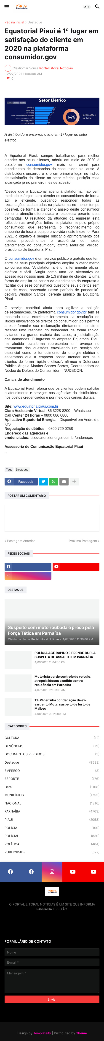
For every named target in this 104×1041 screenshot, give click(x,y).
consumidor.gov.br (72, 312)
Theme (81, 1033)
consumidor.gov (39, 164)
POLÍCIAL (52, 836)
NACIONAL (52, 803)
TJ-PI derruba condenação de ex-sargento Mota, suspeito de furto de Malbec (62, 704)
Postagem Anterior (21, 541)
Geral (52, 787)
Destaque (35, 22)
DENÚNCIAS (52, 746)
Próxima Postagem (83, 541)
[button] (6, 7)
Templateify (42, 1033)
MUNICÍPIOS (52, 795)
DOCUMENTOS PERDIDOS (52, 754)
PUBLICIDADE (52, 852)
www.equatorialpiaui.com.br (35, 406)
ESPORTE (52, 778)
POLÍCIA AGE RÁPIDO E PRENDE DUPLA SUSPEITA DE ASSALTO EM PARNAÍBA (65, 655)
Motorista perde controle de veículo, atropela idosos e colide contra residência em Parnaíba (63, 680)
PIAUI (52, 819)
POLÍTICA (52, 844)
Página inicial (14, 22)
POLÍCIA (52, 828)
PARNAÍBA (52, 811)
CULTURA (52, 738)
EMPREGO (52, 770)
